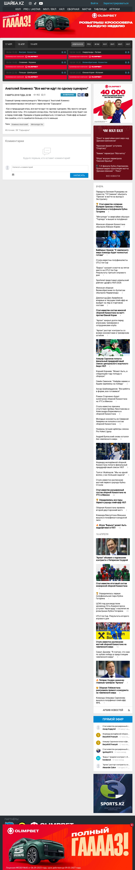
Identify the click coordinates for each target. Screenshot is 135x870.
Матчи (86, 9)
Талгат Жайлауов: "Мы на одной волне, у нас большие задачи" (111, 473)
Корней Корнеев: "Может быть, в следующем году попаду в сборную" (111, 373)
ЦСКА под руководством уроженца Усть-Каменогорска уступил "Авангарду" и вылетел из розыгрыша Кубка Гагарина (112, 607)
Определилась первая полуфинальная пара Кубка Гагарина (109, 596)
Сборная (73, 9)
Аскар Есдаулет (109, 729)
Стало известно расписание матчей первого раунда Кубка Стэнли (110, 482)
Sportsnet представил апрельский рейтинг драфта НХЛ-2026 (112, 281)
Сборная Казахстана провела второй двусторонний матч (110, 508)
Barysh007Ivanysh (110, 737)
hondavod (107, 760)
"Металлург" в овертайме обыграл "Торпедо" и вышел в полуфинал (112, 218)
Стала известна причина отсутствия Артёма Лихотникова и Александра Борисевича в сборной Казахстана (112, 410)
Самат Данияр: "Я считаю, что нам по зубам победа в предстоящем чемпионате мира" (113, 654)
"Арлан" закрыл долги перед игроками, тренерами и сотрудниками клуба (110, 323)
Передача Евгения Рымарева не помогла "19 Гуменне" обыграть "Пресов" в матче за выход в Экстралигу (111, 195)
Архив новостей (113, 710)
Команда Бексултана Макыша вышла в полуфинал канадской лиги (111, 517)
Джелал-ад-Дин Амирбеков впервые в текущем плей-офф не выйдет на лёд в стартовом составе (112, 302)
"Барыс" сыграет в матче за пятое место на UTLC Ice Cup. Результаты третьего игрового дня (112, 271)
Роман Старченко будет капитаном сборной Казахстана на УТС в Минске (111, 399)
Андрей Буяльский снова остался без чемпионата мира (112, 437)
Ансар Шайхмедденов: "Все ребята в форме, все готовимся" (113, 390)
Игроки (114, 9)
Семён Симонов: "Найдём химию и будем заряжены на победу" (113, 382)
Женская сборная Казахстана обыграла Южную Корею (110, 225)
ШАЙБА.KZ (14, 3)
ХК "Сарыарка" (23, 130)
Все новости (113, 176)
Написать (79, 175)
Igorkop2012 (108, 752)
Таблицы (100, 9)
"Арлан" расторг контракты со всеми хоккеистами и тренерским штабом (112, 333)
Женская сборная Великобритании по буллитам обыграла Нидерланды (110, 290)
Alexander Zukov (109, 767)
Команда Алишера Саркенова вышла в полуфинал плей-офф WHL (111, 700)
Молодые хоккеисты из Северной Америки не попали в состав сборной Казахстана (112, 421)
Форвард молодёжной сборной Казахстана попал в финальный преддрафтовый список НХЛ (111, 465)
